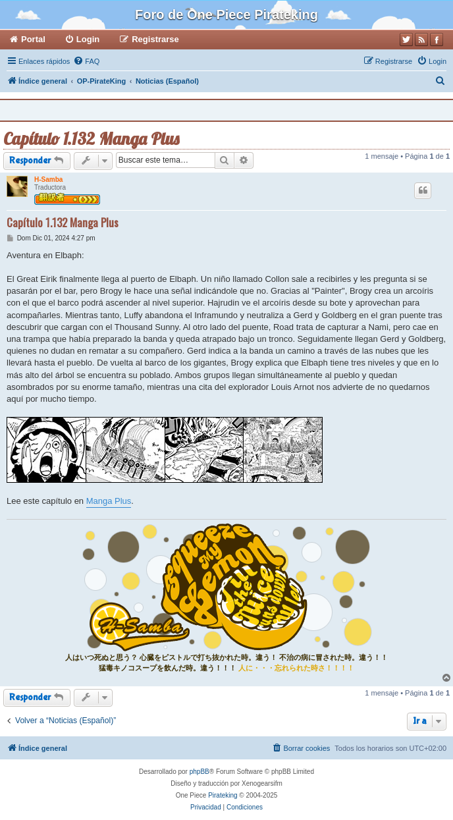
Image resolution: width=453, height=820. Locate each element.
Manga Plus (109, 501)
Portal (33, 39)
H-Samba (48, 179)
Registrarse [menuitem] (155, 39)
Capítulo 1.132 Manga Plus (91, 138)
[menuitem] (86, 61)
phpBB (199, 771)
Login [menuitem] (87, 39)
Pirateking (222, 795)
